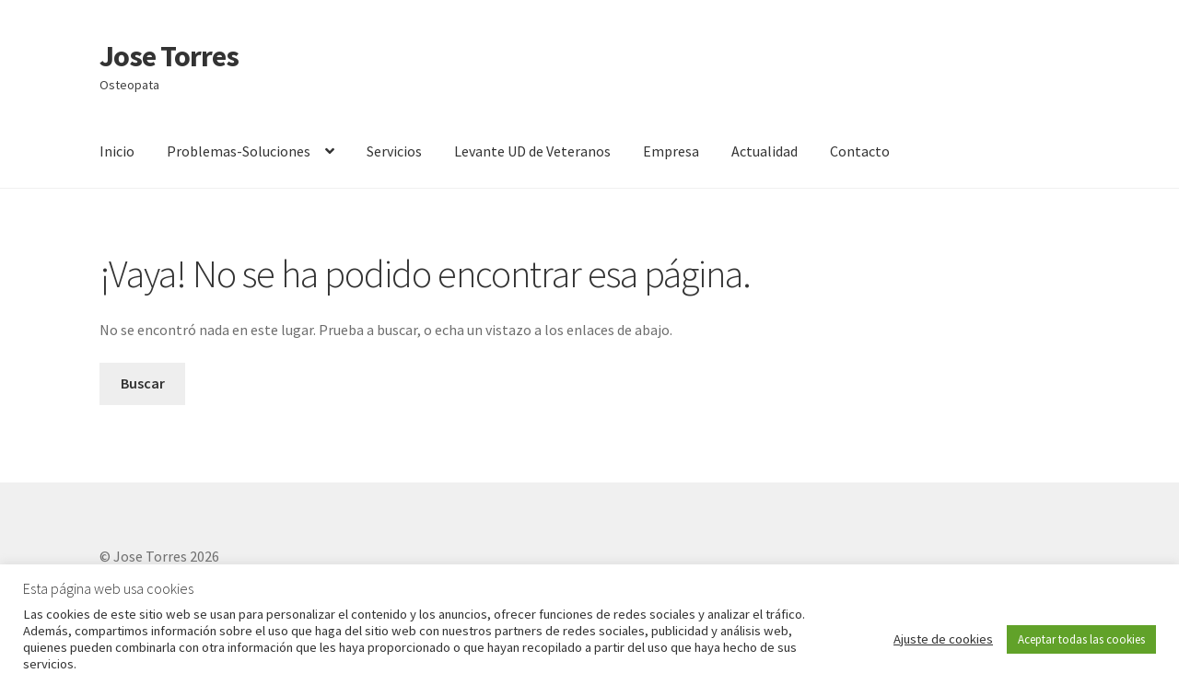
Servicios (394, 151)
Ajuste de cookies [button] (943, 639)
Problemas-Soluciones (238, 151)
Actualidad (764, 151)
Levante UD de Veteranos (532, 151)
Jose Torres (169, 56)
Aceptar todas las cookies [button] (1081, 639)
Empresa (671, 151)
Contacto (860, 151)
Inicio (116, 151)
